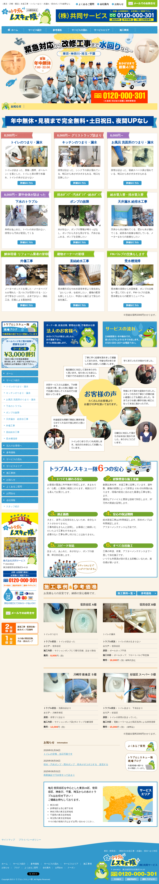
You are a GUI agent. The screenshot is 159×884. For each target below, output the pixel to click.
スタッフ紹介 (12, 506)
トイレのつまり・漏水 (17, 386)
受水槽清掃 (11, 438)
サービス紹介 (35, 30)
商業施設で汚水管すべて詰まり (59, 775)
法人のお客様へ (14, 445)
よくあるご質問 (86, 4)
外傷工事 (10, 425)
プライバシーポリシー (30, 839)
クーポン (71, 868)
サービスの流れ (79, 30)
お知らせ (118, 4)
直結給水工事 (12, 432)
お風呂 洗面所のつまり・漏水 (21, 399)
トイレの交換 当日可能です (58, 754)
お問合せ (10, 493)
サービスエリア (102, 30)
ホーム (14, 30)
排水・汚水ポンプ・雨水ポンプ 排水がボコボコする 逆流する (76, 764)
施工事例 (124, 30)
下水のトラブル (14, 406)
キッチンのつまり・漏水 (18, 393)
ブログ (17, 868)
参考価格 (57, 30)
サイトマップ (8, 839)
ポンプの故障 (12, 412)
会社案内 (104, 4)
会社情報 (10, 500)
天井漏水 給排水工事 (17, 419)
